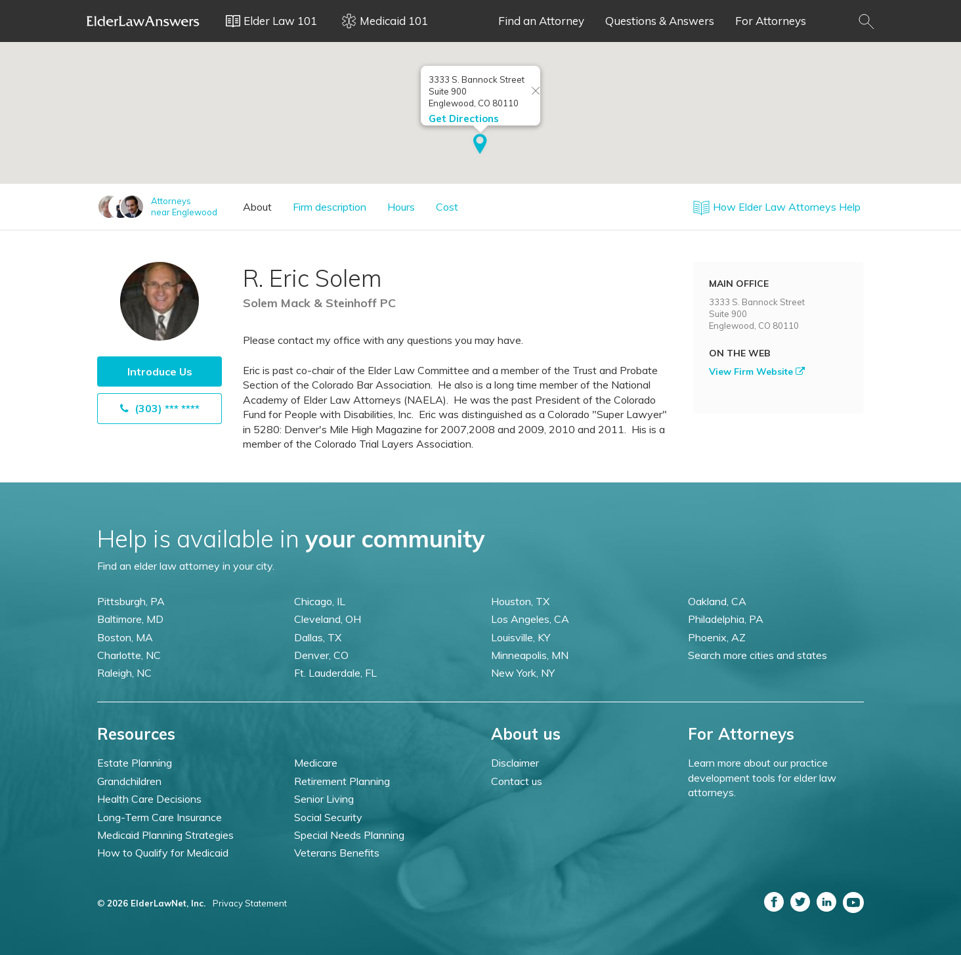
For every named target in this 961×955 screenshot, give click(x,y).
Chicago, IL (319, 601)
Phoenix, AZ (717, 637)
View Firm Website (757, 371)
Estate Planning (134, 762)
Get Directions (464, 118)
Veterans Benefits (336, 852)
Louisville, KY (520, 637)
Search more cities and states (757, 655)
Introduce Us (159, 371)
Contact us (516, 781)
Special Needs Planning (349, 834)
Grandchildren (129, 781)
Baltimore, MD (130, 619)
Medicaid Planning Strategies (165, 834)
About (257, 206)
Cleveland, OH (327, 619)
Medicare (315, 762)
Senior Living (324, 798)
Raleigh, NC (124, 672)
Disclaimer (515, 762)
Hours (401, 206)
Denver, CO (321, 655)
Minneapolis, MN (529, 655)
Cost (447, 206)
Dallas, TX (317, 637)
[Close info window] (535, 92)
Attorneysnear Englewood (184, 206)
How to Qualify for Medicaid (162, 852)
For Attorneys (770, 21)
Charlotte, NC (129, 655)
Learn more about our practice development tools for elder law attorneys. (762, 777)
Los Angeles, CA (530, 619)
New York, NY (523, 672)
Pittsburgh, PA (131, 601)
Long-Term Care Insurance (159, 817)
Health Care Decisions (149, 798)
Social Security (328, 817)
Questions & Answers (659, 21)
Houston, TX (520, 601)
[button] (480, 145)
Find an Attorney (541, 21)
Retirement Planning (342, 781)
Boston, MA (125, 637)
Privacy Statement (250, 903)
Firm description (329, 206)
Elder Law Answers (143, 21)
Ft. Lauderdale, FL (335, 672)
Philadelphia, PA (725, 619)
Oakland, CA (717, 601)
